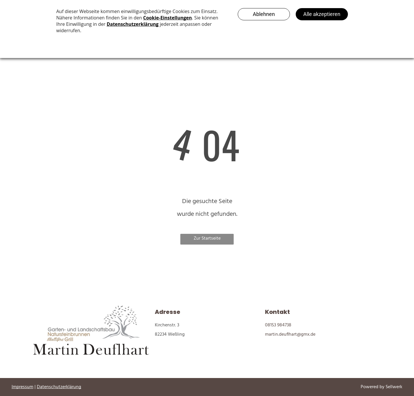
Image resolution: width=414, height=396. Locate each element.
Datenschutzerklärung (59, 387)
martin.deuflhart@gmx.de (290, 334)
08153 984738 (278, 325)
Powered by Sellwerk (381, 387)
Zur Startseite (207, 238)
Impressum (22, 387)
